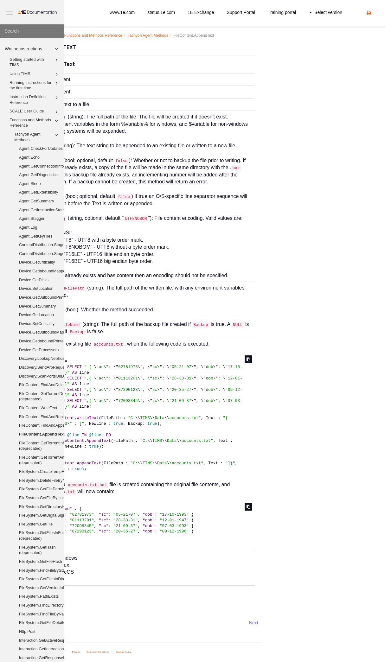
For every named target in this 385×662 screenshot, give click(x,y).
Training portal (282, 12)
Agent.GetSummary (36, 201)
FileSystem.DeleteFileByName (41, 480)
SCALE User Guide (35, 111)
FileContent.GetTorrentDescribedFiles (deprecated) (41, 396)
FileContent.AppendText (41, 434)
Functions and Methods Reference (35, 122)
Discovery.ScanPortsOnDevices (41, 376)
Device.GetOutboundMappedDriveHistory (41, 332)
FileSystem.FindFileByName (41, 614)
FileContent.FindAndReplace (41, 417)
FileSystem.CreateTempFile (41, 471)
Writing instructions (32, 48)
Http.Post (27, 631)
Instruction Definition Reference (35, 99)
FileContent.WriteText (38, 408)
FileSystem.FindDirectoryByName (41, 605)
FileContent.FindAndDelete (41, 385)
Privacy (140, 652)
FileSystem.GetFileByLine (41, 498)
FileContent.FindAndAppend (41, 425)
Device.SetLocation (36, 288)
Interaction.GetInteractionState (41, 649)
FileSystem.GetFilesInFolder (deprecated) (41, 536)
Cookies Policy (187, 652)
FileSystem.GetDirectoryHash (41, 507)
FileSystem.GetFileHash (40, 561)
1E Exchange (201, 12)
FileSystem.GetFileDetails (41, 623)
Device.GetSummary (37, 306)
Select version (325, 12)
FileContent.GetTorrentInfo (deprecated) (41, 446)
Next (317, 622)
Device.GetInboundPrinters (41, 341)
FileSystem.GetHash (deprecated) (37, 550)
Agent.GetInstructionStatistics (41, 210)
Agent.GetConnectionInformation (41, 166)
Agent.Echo (29, 157)
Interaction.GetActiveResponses (41, 640)
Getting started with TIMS (35, 62)
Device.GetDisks (33, 280)
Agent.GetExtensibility (38, 192)
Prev (81, 622)
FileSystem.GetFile (36, 524)
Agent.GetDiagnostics (38, 175)
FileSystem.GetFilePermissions (41, 489)
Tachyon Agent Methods (37, 136)
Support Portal (241, 12)
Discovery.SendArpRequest (41, 367)
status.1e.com (161, 12)
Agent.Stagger (32, 218)
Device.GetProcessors (39, 350)
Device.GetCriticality (37, 262)
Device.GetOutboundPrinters (41, 297)
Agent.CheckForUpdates (41, 148)
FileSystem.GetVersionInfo (41, 588)
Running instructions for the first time (35, 85)
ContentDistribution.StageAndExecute (41, 253)
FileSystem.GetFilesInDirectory (41, 579)
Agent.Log (28, 227)
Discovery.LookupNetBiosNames (41, 358)
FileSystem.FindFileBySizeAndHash (41, 570)
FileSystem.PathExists (39, 596)
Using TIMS (35, 74)
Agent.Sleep (30, 183)
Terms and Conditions (161, 652)
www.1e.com (122, 12)
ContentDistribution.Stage (41, 245)
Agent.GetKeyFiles (35, 236)
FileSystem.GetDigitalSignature (41, 515)
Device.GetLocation (36, 315)
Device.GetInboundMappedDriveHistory (41, 271)
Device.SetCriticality (37, 323)
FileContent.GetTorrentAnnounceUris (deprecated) (41, 460)
